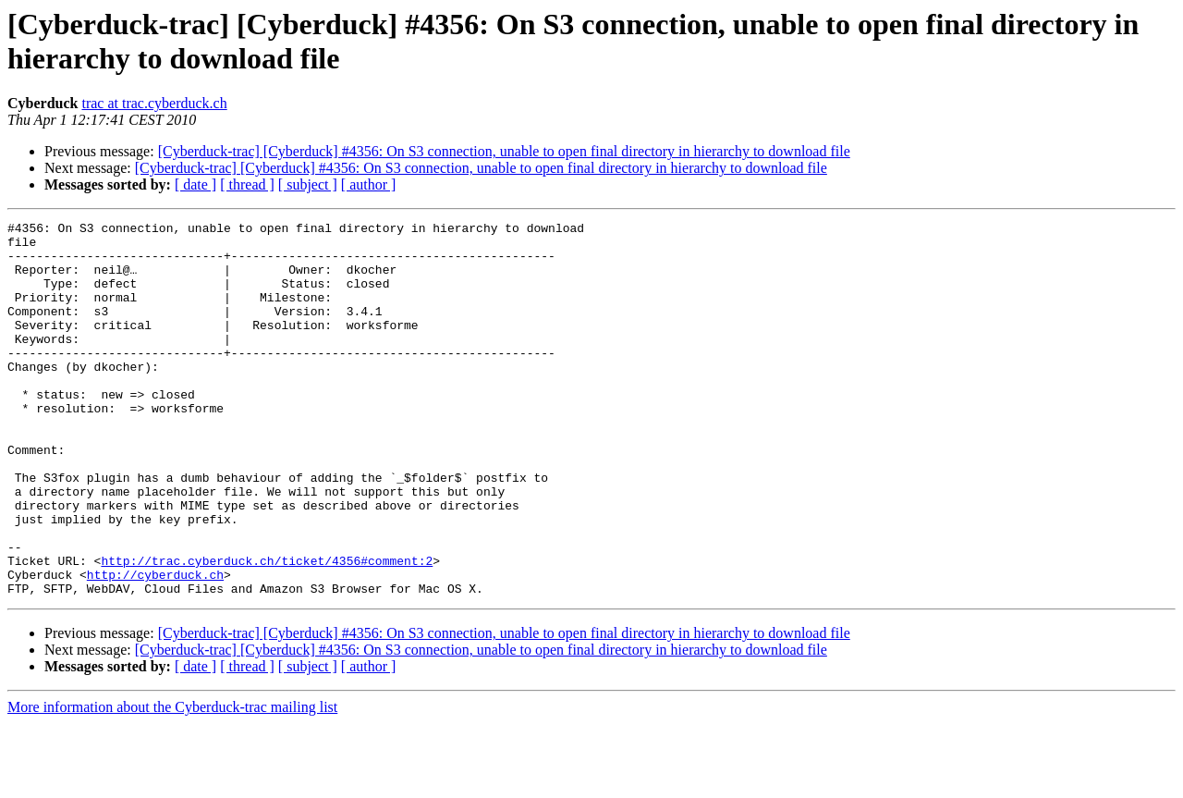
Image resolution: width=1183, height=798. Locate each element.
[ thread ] (247, 184)
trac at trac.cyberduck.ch (153, 103)
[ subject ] (307, 184)
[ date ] (195, 184)
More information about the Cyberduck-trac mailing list (172, 782)
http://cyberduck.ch (155, 646)
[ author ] (368, 184)
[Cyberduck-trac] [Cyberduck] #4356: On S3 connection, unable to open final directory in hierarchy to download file (504, 151)
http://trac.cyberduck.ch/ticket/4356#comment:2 (267, 629)
